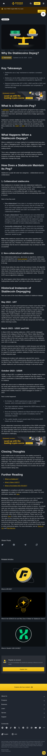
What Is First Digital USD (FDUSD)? (16, 485)
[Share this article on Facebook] (14, 545)
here (18, 494)
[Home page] (17, 3)
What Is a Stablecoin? (11, 479)
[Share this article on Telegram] (25, 545)
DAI (23, 126)
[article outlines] (43, 14)
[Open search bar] (30, 3)
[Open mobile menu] (43, 3)
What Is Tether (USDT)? (12, 482)
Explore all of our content (23, 687)
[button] (43, 3)
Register (37, 3)
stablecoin (6, 110)
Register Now (23, 669)
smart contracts (22, 259)
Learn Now (42, 11)
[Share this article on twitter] (2, 545)
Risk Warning (11, 528)
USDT (17, 126)
